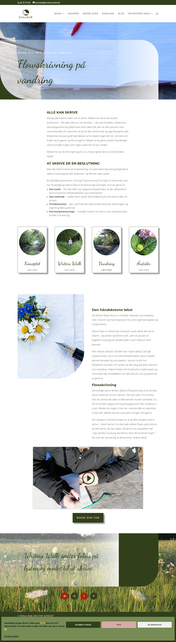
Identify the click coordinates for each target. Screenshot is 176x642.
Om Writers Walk (139, 14)
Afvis (119, 624)
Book (57, 14)
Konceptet (34, 263)
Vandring (105, 263)
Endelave (108, 14)
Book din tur (88, 517)
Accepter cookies (83, 624)
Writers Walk (70, 263)
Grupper (73, 14)
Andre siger (90, 14)
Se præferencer (155, 624)
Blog (121, 14)
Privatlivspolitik (11, 636)
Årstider (141, 263)
